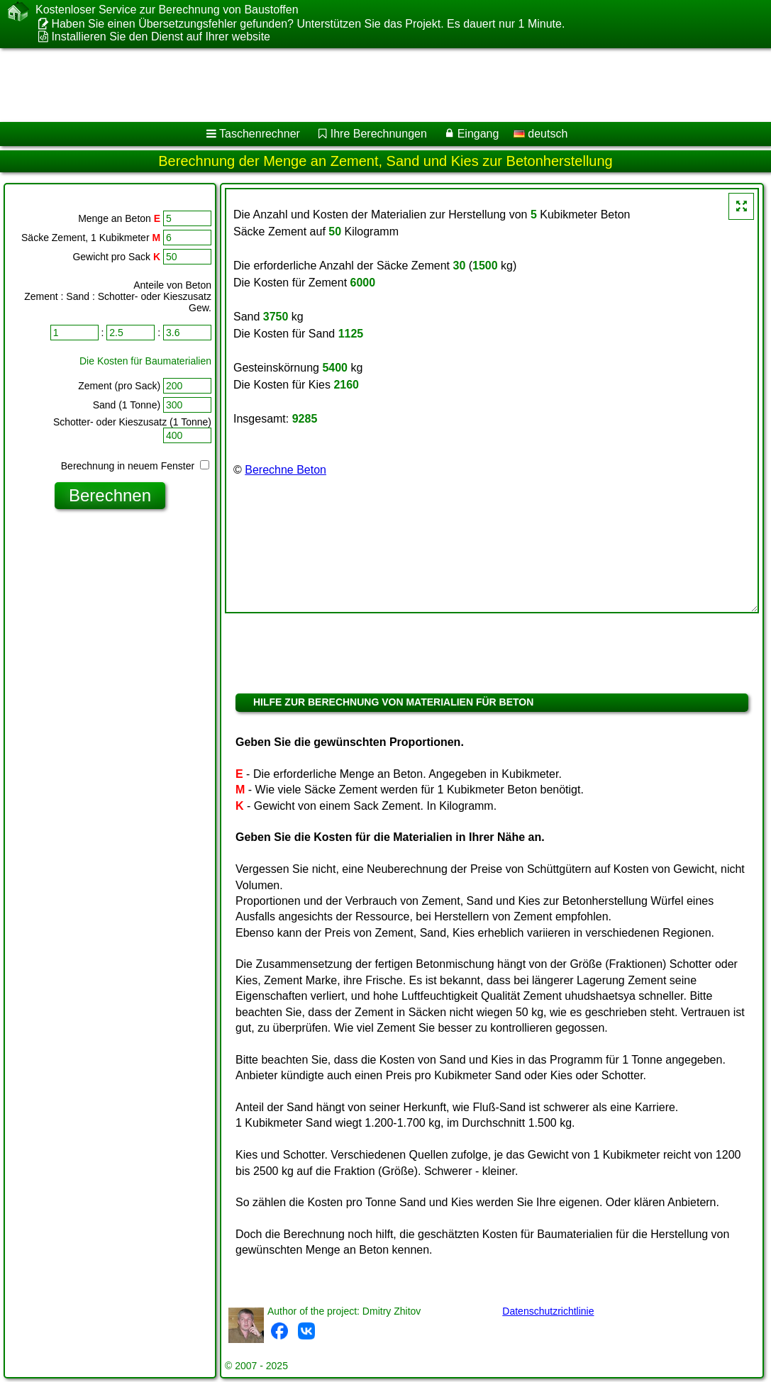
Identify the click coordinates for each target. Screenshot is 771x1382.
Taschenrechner (259, 134)
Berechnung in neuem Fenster (135, 466)
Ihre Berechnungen (379, 134)
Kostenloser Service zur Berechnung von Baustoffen (167, 10)
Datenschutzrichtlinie (548, 1311)
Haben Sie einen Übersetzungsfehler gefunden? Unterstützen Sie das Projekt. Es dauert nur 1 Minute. (308, 24)
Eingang (478, 134)
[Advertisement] (371, 85)
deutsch (540, 134)
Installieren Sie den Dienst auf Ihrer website (160, 36)
